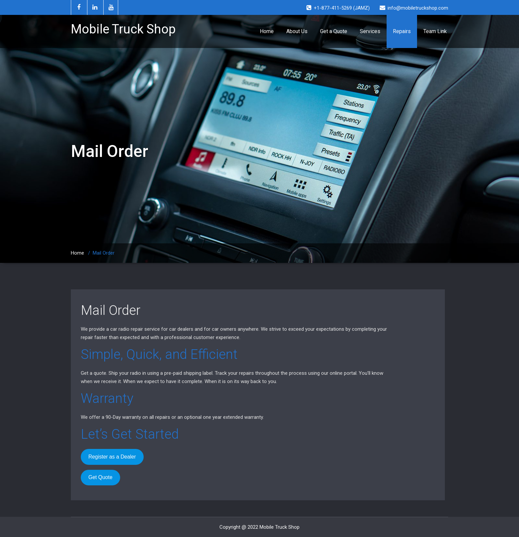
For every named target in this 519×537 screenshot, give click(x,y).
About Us (296, 31)
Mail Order (110, 310)
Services (370, 31)
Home (267, 31)
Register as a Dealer (112, 457)
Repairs (402, 31)
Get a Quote (333, 31)
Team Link (435, 31)
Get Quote (100, 477)
